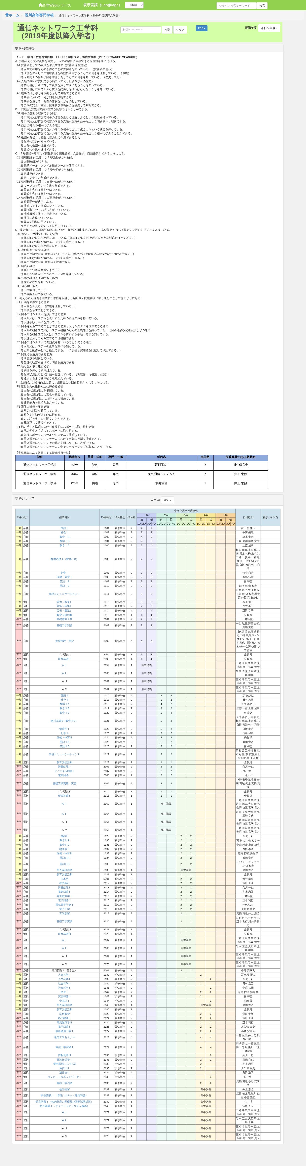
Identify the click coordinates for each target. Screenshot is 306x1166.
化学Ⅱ (65, 733)
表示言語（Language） (102, 5)
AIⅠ (64, 665)
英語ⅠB (64, 585)
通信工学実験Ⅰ (64, 1047)
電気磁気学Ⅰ (64, 896)
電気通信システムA (64, 1063)
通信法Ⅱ (64, 1072)
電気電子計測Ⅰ (64, 904)
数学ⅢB (64, 844)
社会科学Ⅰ (64, 983)
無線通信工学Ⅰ (64, 1031)
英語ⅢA (64, 857)
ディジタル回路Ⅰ (64, 771)
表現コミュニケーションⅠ (64, 593)
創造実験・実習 (64, 640)
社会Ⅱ (65, 699)
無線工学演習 (64, 1083)
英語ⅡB (64, 746)
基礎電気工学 (64, 619)
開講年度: (251, 27)
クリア (180, 29)
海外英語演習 (64, 870)
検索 (262, 5)
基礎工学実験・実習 (64, 783)
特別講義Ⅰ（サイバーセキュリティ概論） (64, 1106)
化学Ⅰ (65, 572)
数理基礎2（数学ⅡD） (64, 720)
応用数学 (64, 1013)
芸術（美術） (64, 606)
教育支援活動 (64, 614)
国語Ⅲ (65, 836)
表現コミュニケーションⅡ (64, 754)
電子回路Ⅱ (64, 1026)
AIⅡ (64, 673)
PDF (201, 28)
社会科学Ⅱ (64, 987)
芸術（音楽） (64, 601)
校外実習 (64, 1089)
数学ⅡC (64, 712)
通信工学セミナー (64, 1037)
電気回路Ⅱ (64, 891)
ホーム (12, 15)
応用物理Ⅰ (64, 1018)
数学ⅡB (64, 708)
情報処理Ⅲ (64, 1055)
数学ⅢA (64, 840)
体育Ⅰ (65, 992)
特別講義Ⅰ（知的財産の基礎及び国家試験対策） (64, 1101)
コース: (155, 499)
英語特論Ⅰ (64, 996)
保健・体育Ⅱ (64, 737)
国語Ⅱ (65, 695)
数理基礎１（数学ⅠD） (65, 559)
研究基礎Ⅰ (64, 658)
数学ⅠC (64, 545)
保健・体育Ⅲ (64, 853)
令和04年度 (269, 28)
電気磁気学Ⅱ (64, 1022)
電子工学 (64, 909)
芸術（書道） (64, 610)
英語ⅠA (64, 581)
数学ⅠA (64, 536)
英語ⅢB (64, 864)
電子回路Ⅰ (64, 900)
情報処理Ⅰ (64, 766)
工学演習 (64, 913)
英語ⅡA (64, 741)
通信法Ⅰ (64, 1068)
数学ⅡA (64, 704)
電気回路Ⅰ (64, 775)
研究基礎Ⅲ (64, 933)
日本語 (65, 878)
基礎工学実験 (64, 921)
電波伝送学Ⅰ (64, 1059)
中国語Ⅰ (64, 1000)
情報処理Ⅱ (64, 887)
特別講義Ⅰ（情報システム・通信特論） (64, 1095)
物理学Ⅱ (64, 849)
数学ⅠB (64, 541)
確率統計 (64, 883)
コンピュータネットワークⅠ (65, 1076)
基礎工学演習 (64, 625)
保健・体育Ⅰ (64, 576)
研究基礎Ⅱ (64, 795)
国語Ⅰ (65, 528)
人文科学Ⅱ (64, 979)
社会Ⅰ (65, 532)
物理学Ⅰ (64, 728)
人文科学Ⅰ (64, 974)
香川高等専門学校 (39, 15)
